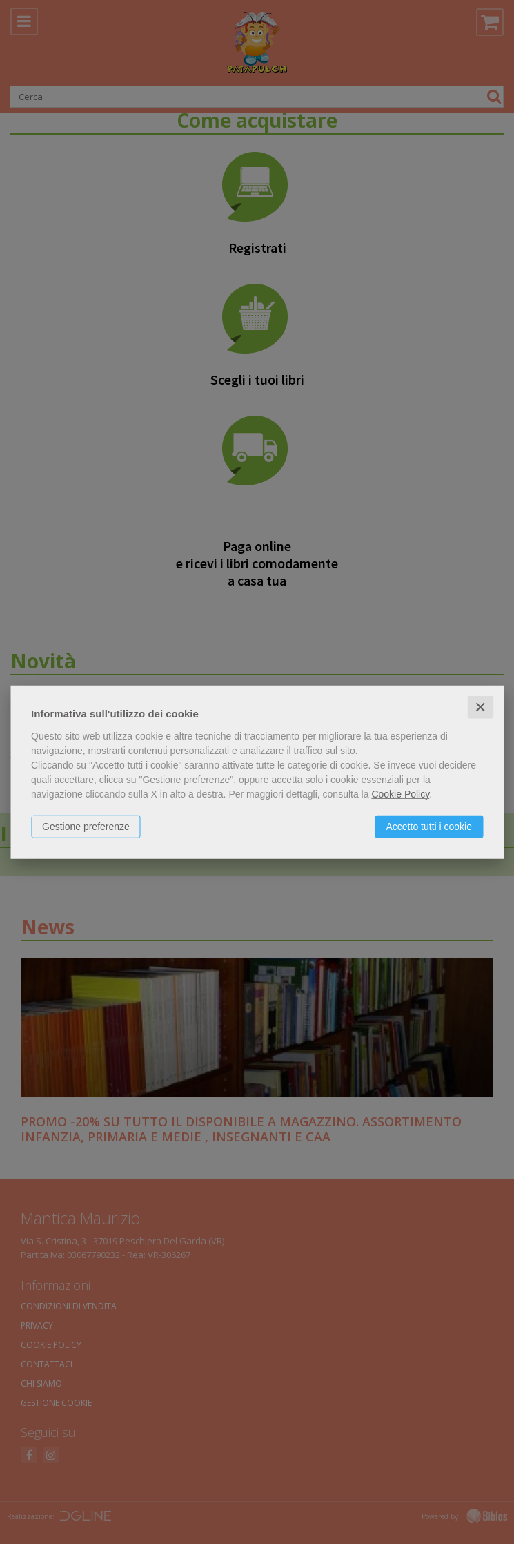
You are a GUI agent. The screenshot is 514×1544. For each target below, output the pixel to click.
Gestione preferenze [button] (86, 825)
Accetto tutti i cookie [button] (429, 825)
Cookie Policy (400, 793)
